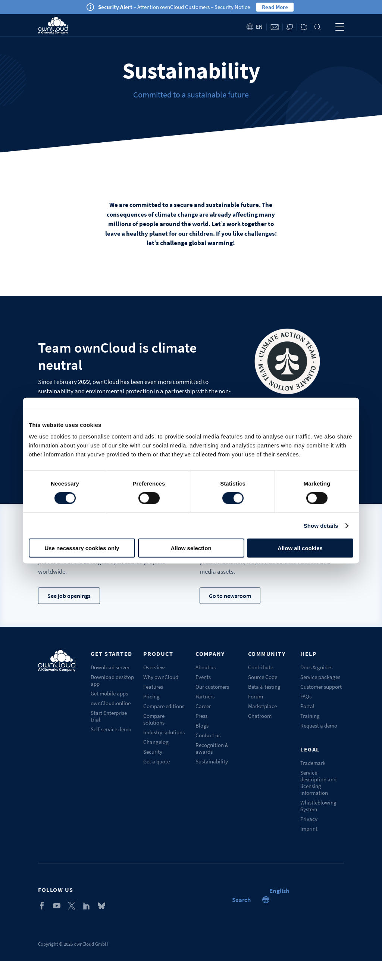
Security (152, 751)
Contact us (207, 735)
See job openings (69, 595)
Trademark (312, 762)
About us (205, 667)
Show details (321, 525)
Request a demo (318, 725)
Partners (205, 696)
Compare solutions (154, 719)
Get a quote (156, 761)
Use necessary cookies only (81, 548)
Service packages (320, 677)
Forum (255, 696)
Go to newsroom (230, 595)
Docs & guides (316, 667)
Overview (154, 667)
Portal (307, 706)
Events (203, 677)
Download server (110, 667)
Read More (275, 6)
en (259, 26)
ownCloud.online (111, 703)
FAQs (305, 696)
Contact (274, 27)
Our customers (212, 686)
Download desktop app (112, 680)
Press (201, 715)
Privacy (308, 818)
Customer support (321, 686)
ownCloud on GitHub (290, 27)
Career (203, 706)
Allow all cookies (300, 548)
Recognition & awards (211, 748)
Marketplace (262, 706)
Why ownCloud (160, 677)
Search (317, 27)
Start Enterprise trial (109, 716)
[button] (279, 891)
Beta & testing (264, 686)
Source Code (262, 677)
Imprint (308, 828)
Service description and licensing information (318, 782)
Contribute (260, 667)
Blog (304, 27)
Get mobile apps (109, 693)
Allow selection (190, 548)
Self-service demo (111, 729)
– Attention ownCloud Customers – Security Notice (174, 6)
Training (310, 715)
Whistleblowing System (318, 806)
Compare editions (163, 706)
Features (153, 686)
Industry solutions (164, 732)
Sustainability (211, 761)
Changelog (156, 741)
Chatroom (260, 715)
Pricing (151, 696)
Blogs (202, 725)
